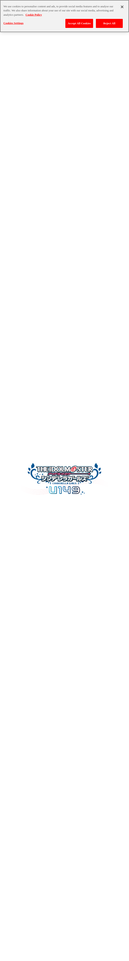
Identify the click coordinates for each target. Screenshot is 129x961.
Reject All (109, 21)
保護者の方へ (112, 959)
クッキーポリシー (54, 959)
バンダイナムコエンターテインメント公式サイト (64, 949)
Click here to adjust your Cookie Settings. (70, 618)
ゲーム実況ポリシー (84, 959)
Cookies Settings (13, 21)
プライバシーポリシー (23, 959)
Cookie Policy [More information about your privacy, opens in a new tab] (34, 12)
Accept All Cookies (79, 21)
